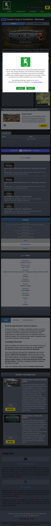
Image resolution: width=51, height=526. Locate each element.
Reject (30, 88)
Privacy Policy (38, 82)
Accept (20, 88)
